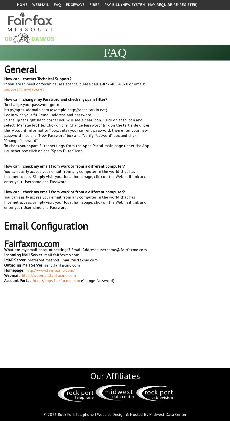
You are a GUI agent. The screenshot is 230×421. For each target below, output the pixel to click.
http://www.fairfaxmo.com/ (50, 270)
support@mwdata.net (24, 89)
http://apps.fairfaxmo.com (56, 280)
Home (22, 4)
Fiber (94, 4)
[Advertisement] (152, 28)
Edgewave (75, 4)
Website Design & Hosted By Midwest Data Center (142, 414)
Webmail (40, 4)
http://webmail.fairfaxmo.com (49, 275)
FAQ (57, 4)
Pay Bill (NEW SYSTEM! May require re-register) (151, 4)
